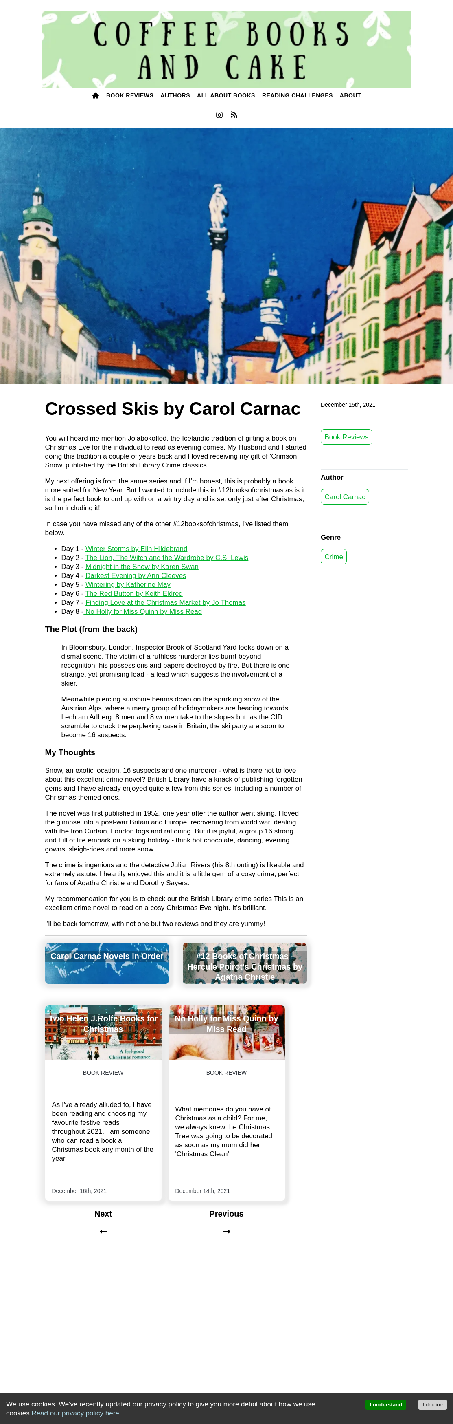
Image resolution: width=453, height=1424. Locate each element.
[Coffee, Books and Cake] (226, 49)
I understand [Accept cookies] (386, 1405)
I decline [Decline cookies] (432, 1405)
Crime (334, 556)
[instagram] (219, 117)
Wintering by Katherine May (128, 585)
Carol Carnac (345, 496)
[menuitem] (95, 96)
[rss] (234, 116)
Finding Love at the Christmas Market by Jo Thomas (165, 602)
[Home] (95, 96)
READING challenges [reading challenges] (297, 95)
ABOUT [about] (350, 95)
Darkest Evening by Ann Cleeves (135, 576)
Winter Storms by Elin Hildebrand (136, 549)
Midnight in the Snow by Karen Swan (142, 567)
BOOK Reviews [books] (129, 95)
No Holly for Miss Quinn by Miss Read (142, 611)
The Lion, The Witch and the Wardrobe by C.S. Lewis (167, 558)
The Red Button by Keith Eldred (134, 593)
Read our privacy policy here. (76, 1413)
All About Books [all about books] (226, 95)
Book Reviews (347, 437)
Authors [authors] (175, 95)
